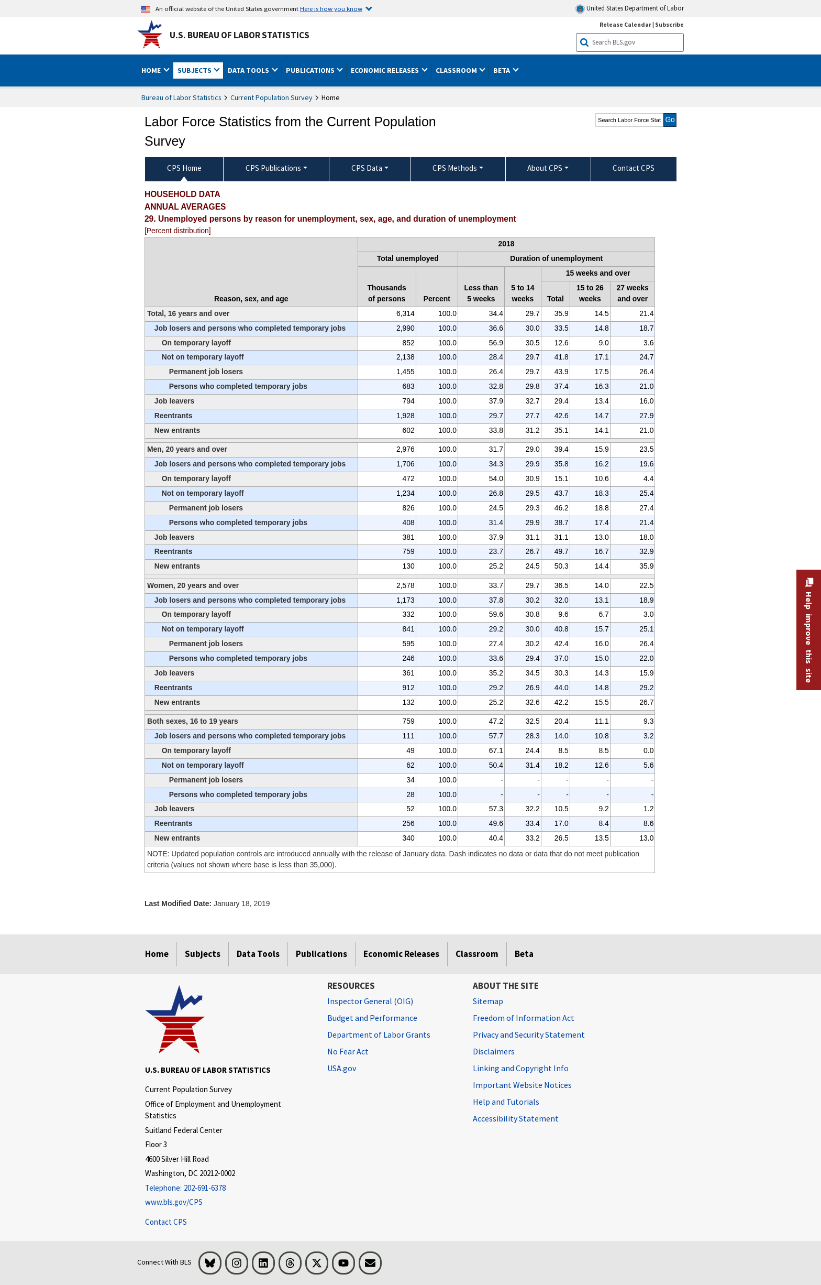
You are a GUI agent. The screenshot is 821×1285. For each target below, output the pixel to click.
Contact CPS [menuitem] (633, 168)
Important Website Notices (522, 1085)
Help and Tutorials (506, 1101)
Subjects (202, 954)
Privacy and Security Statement (529, 1034)
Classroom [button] (457, 70)
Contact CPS (166, 1222)
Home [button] (151, 70)
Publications (321, 954)
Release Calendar (625, 24)
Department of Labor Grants (378, 1034)
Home (157, 954)
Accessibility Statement (516, 1118)
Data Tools (258, 954)
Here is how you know (331, 8)
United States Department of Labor (629, 9)
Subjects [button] (195, 70)
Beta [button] (502, 70)
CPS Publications (273, 168)
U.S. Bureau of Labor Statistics (239, 35)
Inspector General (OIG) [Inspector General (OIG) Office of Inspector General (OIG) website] (370, 1001)
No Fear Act (348, 1051)
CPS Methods (454, 168)
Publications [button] (311, 70)
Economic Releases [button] (385, 70)
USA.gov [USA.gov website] (341, 1068)
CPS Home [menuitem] (184, 168)
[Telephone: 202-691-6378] (228, 1188)
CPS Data (366, 168)
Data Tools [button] (249, 70)
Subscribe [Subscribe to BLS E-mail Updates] (669, 24)
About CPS (544, 168)
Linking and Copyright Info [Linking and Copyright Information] (521, 1068)
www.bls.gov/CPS (174, 1202)
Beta (524, 954)
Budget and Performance (372, 1017)
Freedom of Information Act (523, 1017)
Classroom (477, 954)
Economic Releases (401, 954)
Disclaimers (494, 1051)
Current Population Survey (271, 97)
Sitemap (488, 1001)
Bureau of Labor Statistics (181, 97)
